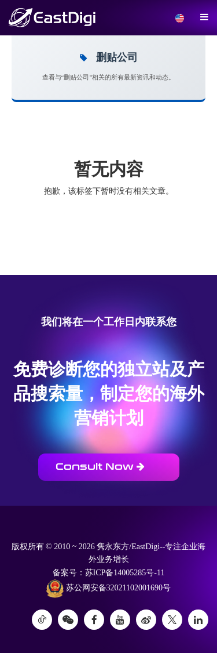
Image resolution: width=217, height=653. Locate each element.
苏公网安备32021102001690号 (108, 588)
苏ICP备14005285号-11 (125, 572)
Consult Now (100, 466)
